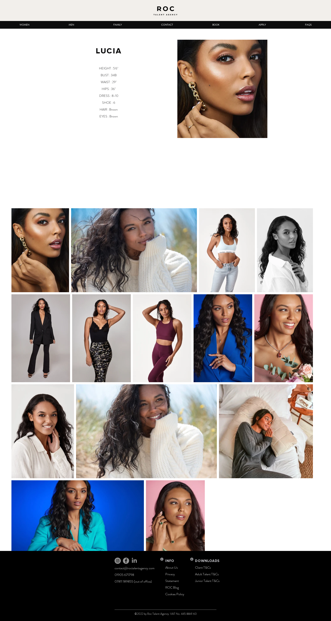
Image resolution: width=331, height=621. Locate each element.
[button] (24, 25)
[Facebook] (126, 561)
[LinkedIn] (134, 561)
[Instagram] (118, 561)
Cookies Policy (174, 594)
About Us (171, 567)
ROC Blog (172, 587)
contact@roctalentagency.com (134, 568)
